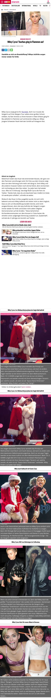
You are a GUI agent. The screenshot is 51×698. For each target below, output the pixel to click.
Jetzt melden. (26, 387)
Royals (35, 6)
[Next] (49, 5)
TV (40, 6)
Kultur (45, 6)
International (26, 6)
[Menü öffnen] (2, 2)
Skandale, (25, 112)
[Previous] (1, 5)
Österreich (5, 6)
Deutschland (16, 6)
